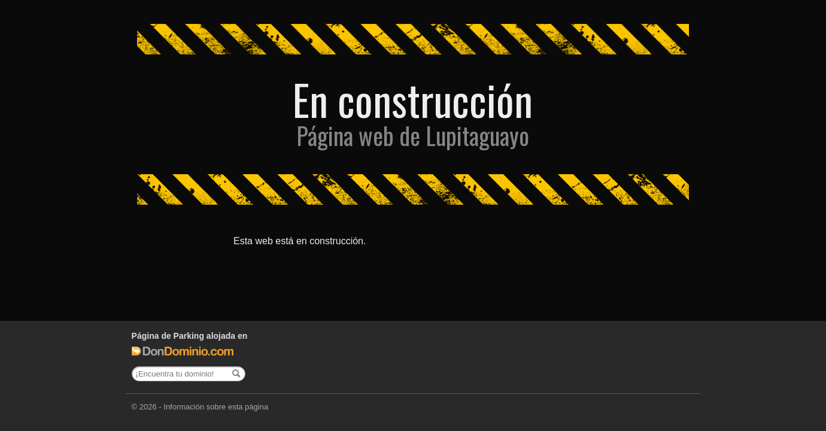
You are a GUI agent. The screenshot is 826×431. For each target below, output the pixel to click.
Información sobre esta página (215, 406)
